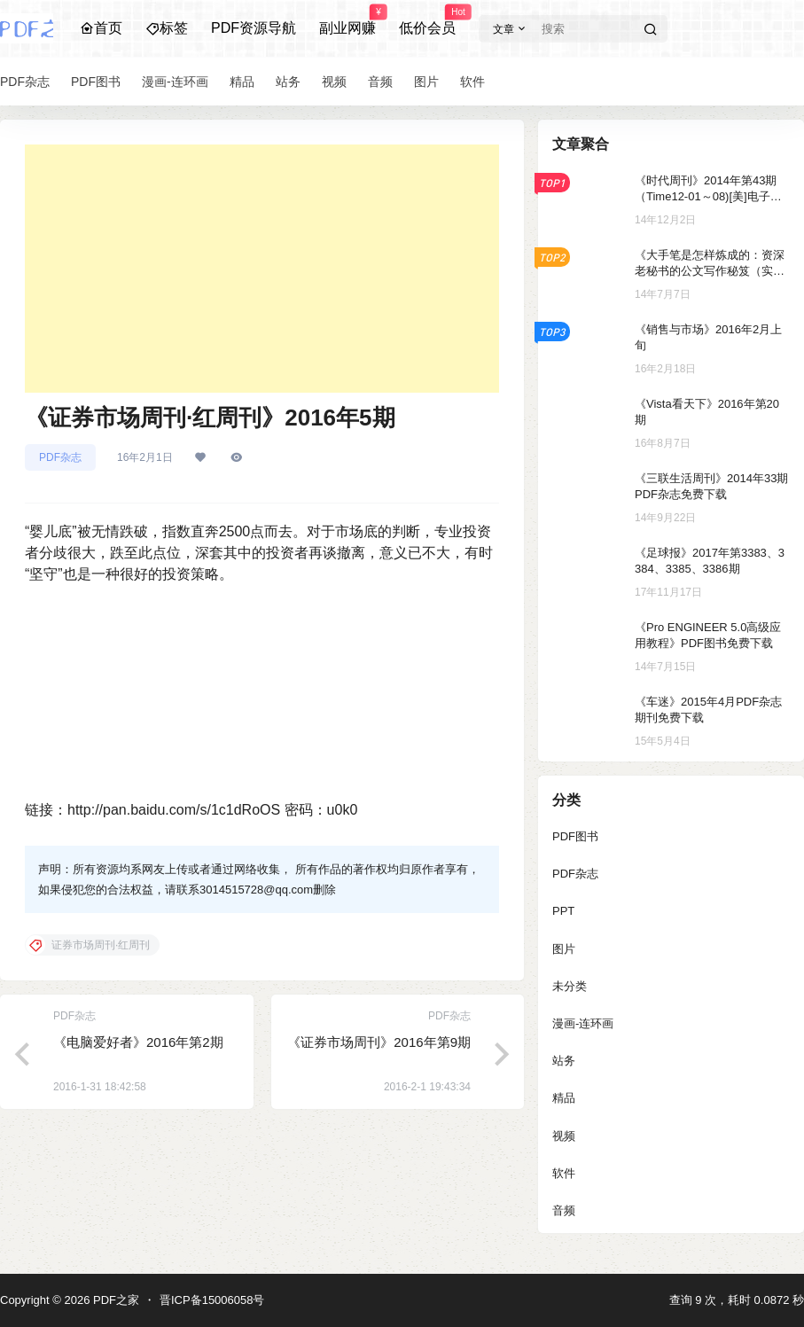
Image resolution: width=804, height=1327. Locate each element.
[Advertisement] (262, 268)
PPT (563, 910)
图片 (563, 949)
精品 (563, 1098)
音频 (563, 1210)
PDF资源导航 (253, 27)
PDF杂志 (60, 457)
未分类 (569, 986)
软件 (563, 1173)
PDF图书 (575, 836)
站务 (563, 1060)
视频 (563, 1136)
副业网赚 (347, 20)
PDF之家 (114, 1300)
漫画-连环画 (582, 1023)
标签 (166, 27)
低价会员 (427, 20)
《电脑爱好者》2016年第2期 (138, 1042)
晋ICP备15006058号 (212, 1300)
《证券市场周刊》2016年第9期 (379, 1042)
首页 (101, 27)
